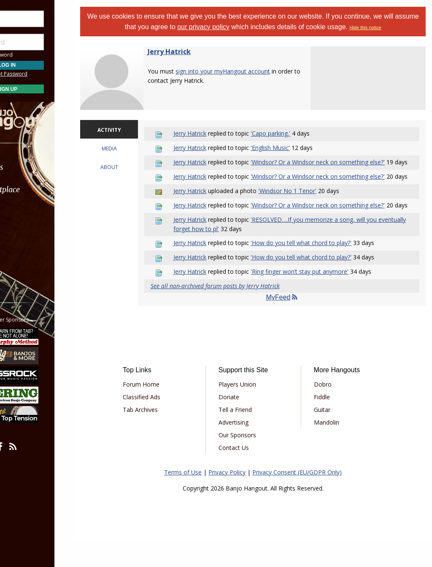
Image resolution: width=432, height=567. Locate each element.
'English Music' (286, 148)
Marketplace (39, 189)
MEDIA (128, 148)
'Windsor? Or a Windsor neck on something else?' (334, 162)
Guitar (329, 436)
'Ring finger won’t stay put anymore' (315, 298)
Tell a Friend (248, 436)
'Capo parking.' (286, 133)
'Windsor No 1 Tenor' (303, 208)
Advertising (247, 448)
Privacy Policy (237, 498)
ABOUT (128, 167)
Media (29, 234)
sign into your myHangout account (244, 71)
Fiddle (329, 423)
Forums (31, 167)
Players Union (251, 410)
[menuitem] (47, 167)
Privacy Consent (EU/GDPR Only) (307, 498)
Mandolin (333, 448)
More (26, 257)
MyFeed (290, 323)
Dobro (330, 410)
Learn (28, 212)
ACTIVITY (128, 130)
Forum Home (160, 410)
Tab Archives (159, 436)
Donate (242, 423)
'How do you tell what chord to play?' (317, 269)
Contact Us (247, 474)
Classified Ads (161, 423)
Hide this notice (389, 27)
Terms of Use (193, 498)
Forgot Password (47, 73)
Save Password (32, 54)
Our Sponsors (251, 461)
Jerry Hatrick (190, 51)
